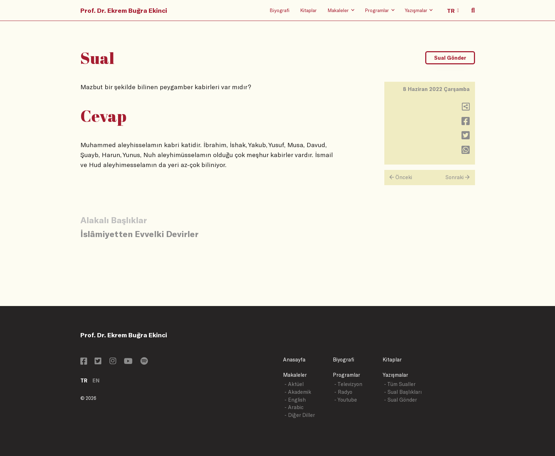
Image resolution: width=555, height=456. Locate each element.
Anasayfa (294, 359)
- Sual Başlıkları (403, 392)
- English (295, 400)
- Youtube (345, 400)
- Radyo (343, 392)
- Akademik (297, 392)
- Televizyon (348, 384)
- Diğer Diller (299, 415)
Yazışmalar (395, 375)
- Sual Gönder (400, 400)
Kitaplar (308, 10)
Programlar (346, 375)
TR (83, 380)
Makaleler (295, 375)
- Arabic (294, 407)
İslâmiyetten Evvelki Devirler (139, 234)
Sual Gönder (450, 58)
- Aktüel (294, 384)
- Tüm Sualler (400, 384)
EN (96, 380)
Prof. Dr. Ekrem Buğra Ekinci (123, 10)
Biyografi (279, 10)
